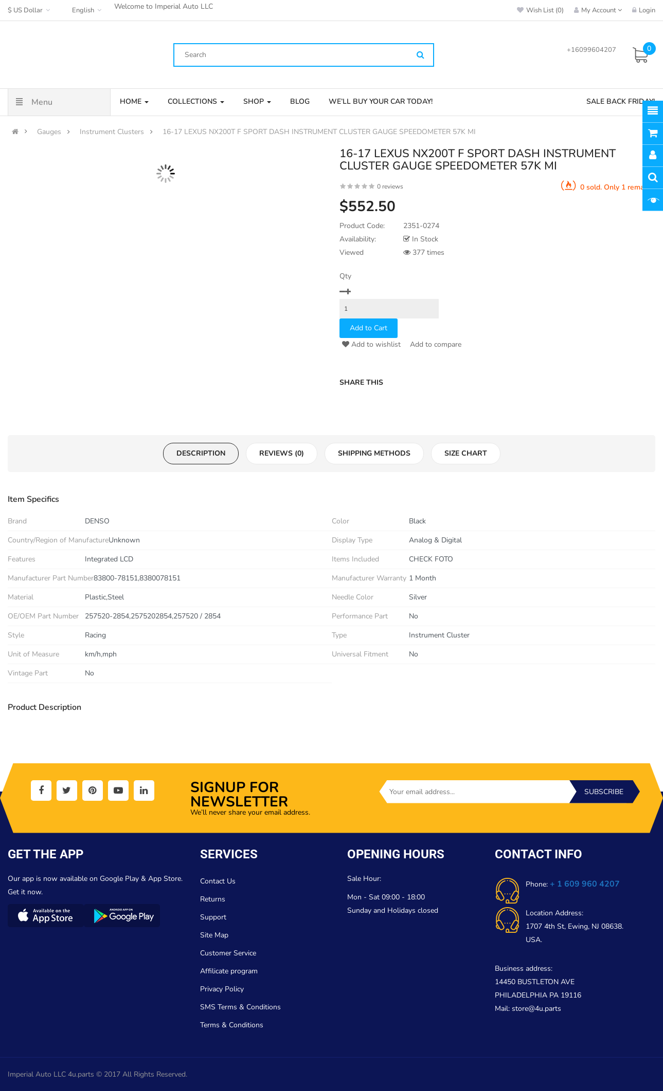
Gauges (49, 132)
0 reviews (390, 186)
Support (213, 917)
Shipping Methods (374, 453)
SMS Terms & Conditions (240, 1007)
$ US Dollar (30, 10)
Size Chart (465, 453)
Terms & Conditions (231, 1025)
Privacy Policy (222, 989)
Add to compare (434, 344)
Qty (345, 276)
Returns (212, 899)
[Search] (420, 55)
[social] (41, 790)
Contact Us (218, 881)
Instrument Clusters (112, 132)
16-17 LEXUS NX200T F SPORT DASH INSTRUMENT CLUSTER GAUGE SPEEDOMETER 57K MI (319, 132)
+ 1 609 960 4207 (585, 884)
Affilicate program (229, 971)
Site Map (214, 935)
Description (200, 453)
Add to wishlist (371, 344)
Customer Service (228, 953)
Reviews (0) (281, 453)
